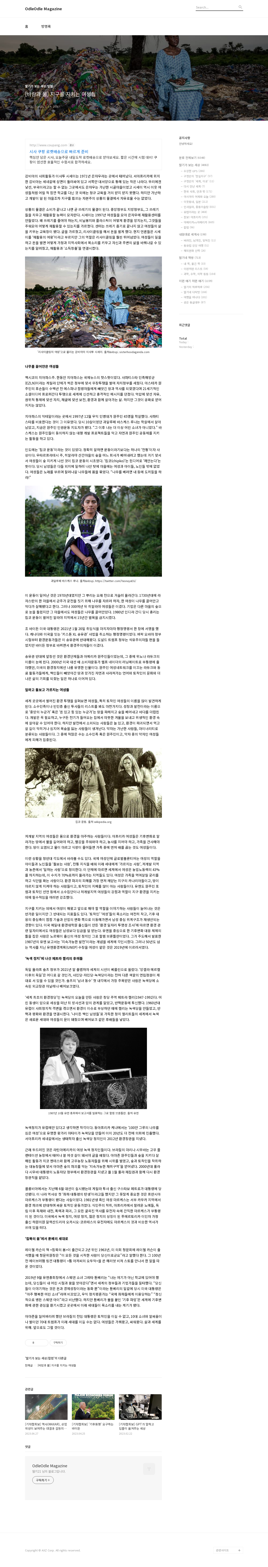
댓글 (28, 1446)
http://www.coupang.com (48, 145)
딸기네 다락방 (195, 292)
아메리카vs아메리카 (199, 222)
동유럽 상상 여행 (196, 245)
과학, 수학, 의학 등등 (200, 274)
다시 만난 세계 (194, 186)
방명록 (46, 26)
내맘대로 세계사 (192, 234)
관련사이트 (222, 1550)
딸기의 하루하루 (197, 287)
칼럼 (189, 227)
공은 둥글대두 (195, 302)
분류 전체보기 (192, 157)
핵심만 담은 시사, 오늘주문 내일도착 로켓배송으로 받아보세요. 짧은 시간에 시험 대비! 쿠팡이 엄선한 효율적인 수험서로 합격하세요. (93, 159)
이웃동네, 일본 (196, 202)
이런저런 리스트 (196, 269)
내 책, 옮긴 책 (195, 264)
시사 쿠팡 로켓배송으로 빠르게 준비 (59, 151)
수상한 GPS (194, 171)
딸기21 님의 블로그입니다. (49, 1471)
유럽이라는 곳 (195, 212)
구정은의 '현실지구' (198, 176)
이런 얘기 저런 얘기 (195, 281)
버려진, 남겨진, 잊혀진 (200, 240)
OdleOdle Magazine (43, 8)
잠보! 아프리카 (196, 217)
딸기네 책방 (190, 257)
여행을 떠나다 (195, 297)
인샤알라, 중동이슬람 (200, 207)
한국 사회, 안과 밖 (198, 191)
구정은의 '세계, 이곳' (199, 181)
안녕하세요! (186, 144)
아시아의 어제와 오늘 (200, 197)
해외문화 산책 (195, 251)
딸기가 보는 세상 (194, 165)
